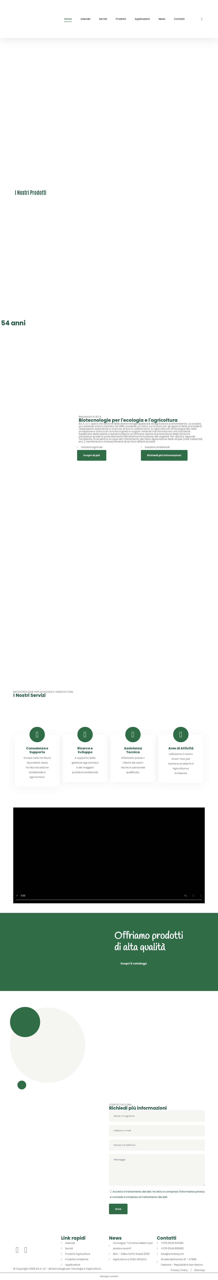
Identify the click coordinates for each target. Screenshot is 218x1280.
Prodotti (121, 19)
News (161, 19)
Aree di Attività (180, 748)
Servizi (103, 19)
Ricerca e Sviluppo (85, 750)
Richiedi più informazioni (164, 455)
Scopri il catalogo (133, 963)
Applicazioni (142, 19)
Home (68, 19)
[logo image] (32, 19)
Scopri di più (91, 455)
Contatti (179, 19)
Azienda (85, 19)
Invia (118, 1209)
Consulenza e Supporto (37, 750)
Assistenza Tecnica (133, 750)
